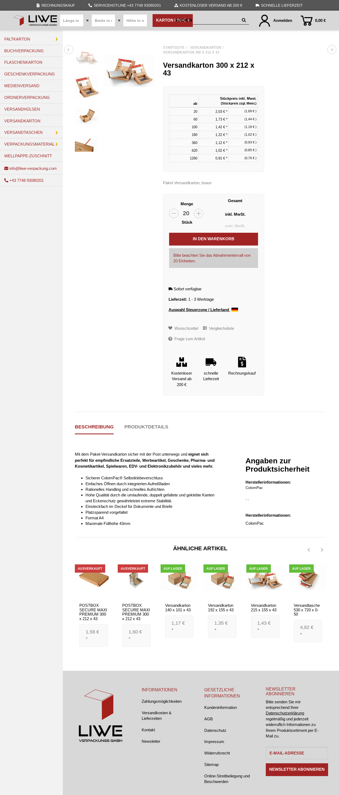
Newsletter (151, 741)
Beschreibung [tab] (94, 426)
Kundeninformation (220, 707)
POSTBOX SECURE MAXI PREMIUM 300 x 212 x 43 (93, 612)
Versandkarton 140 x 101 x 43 (178, 607)
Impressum (214, 741)
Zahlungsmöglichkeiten (162, 701)
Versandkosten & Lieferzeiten (156, 715)
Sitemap (211, 764)
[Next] (322, 550)
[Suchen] (207, 20)
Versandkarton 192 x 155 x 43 (221, 607)
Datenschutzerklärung (285, 713)
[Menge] (186, 213)
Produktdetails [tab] (146, 426)
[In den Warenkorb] (213, 239)
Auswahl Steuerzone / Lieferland (203, 309)
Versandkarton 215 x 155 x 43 (263, 607)
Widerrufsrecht (217, 753)
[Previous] (308, 550)
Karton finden (172, 20)
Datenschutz (215, 730)
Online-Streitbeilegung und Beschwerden (227, 779)
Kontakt (148, 730)
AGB (208, 719)
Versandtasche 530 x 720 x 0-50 (307, 609)
